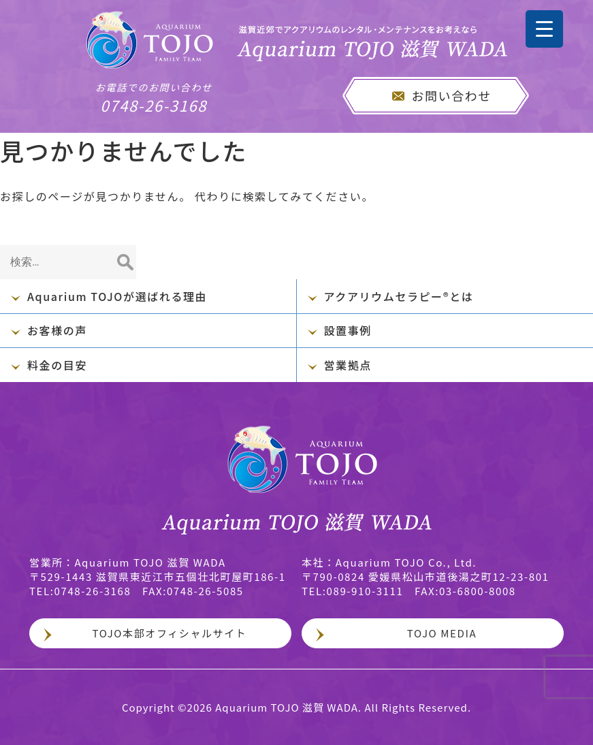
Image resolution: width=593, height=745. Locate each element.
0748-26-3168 (153, 98)
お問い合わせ (451, 95)
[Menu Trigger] (544, 29)
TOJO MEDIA (442, 633)
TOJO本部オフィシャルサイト (170, 633)
